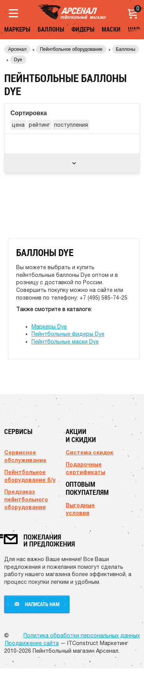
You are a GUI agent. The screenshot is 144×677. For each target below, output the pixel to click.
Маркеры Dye (49, 326)
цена (18, 125)
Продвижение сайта (32, 643)
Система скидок (89, 452)
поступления (71, 125)
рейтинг (39, 125)
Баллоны (51, 29)
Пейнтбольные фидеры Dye (67, 334)
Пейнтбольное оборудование (71, 49)
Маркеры (17, 29)
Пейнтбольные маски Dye (65, 341)
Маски (111, 29)
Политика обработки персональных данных (81, 635)
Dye (18, 59)
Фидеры (82, 29)
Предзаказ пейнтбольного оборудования (26, 499)
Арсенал (17, 49)
